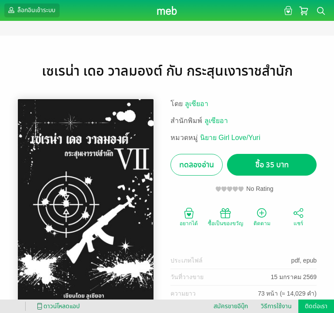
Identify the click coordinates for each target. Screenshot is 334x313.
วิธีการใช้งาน (276, 306)
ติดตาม (262, 216)
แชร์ (298, 216)
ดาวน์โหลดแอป (57, 306)
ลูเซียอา (196, 103)
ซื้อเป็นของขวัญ (225, 216)
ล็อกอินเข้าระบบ (31, 10)
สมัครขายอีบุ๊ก (231, 306)
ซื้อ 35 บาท (272, 165)
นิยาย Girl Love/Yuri (230, 137)
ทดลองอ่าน (196, 165)
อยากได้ (189, 216)
